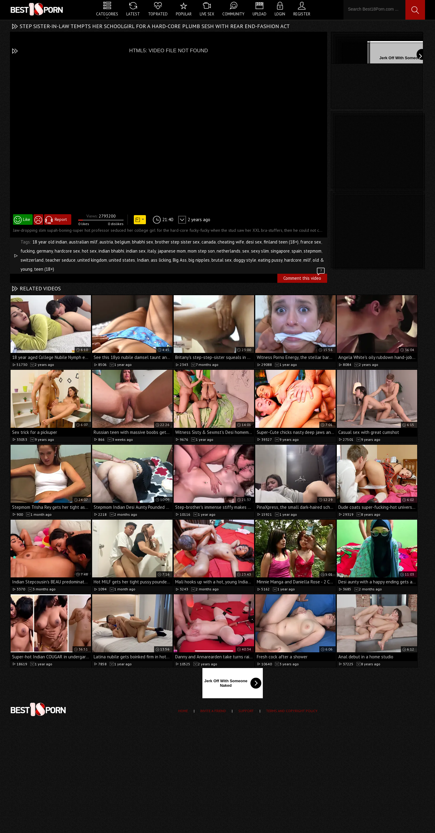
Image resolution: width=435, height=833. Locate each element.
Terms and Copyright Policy (291, 711)
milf (307, 260)
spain (297, 251)
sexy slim (260, 251)
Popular (184, 14)
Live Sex (207, 14)
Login (280, 14)
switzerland (32, 260)
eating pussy (270, 260)
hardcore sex (67, 251)
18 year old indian (49, 242)
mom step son (201, 251)
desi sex (254, 242)
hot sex (89, 251)
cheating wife (231, 242)
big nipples (199, 260)
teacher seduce (60, 260)
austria (106, 242)
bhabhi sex (142, 242)
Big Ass (180, 260)
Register (301, 14)
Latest (133, 14)
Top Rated (158, 14)
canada (208, 242)
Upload (259, 14)
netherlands (228, 251)
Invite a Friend (213, 711)
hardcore (292, 260)
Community (233, 14)
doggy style (245, 260)
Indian (143, 260)
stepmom (312, 251)
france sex (310, 242)
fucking (28, 251)
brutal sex (221, 260)
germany (45, 251)
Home (183, 711)
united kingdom (92, 260)
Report (61, 219)
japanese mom (172, 251)
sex (245, 251)
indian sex (136, 251)
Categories (107, 14)
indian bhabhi (111, 251)
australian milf (83, 242)
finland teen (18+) (281, 242)
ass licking (161, 260)
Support (246, 711)
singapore (280, 251)
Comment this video (304, 277)
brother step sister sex (177, 242)
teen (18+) (44, 269)
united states (122, 260)
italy (151, 251)
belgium (122, 242)
